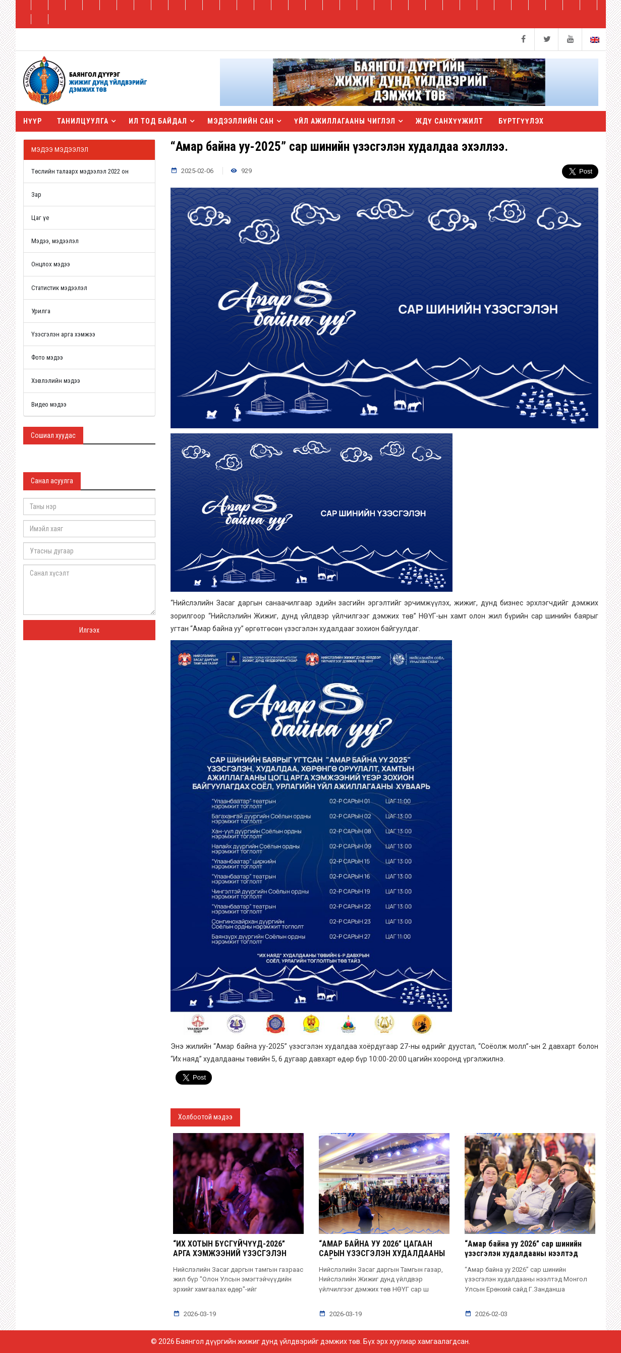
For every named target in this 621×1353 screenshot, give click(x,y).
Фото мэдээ (47, 357)
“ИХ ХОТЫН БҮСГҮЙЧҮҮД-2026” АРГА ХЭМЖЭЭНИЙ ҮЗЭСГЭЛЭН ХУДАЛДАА (230, 1253)
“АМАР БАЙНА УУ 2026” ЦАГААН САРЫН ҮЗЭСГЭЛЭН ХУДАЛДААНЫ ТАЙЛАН (382, 1253)
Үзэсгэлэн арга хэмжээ (63, 334)
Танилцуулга (82, 121)
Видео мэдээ (49, 404)
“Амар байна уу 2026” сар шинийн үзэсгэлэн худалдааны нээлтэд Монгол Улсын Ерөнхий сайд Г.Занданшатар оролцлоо (523, 1258)
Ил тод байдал (158, 121)
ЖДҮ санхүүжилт (449, 121)
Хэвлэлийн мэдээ (55, 380)
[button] (409, 95)
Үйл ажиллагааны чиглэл (345, 121)
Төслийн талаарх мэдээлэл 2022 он (80, 171)
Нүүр (32, 121)
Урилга (40, 311)
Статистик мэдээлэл (59, 288)
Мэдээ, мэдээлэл (55, 241)
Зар (36, 194)
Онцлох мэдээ (50, 264)
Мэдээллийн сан (240, 121)
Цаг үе (40, 217)
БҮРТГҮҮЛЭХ (521, 121)
